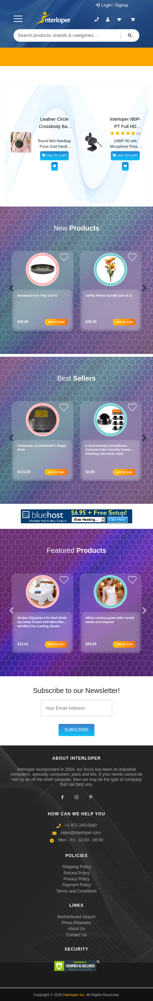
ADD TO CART (54, 155)
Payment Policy (76, 884)
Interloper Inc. (74, 995)
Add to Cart (56, 322)
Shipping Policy (76, 866)
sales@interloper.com (81, 832)
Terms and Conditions (76, 891)
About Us (76, 928)
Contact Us (76, 935)
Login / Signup (111, 5)
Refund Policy (76, 873)
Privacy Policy (76, 879)
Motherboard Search (76, 916)
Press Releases (76, 922)
